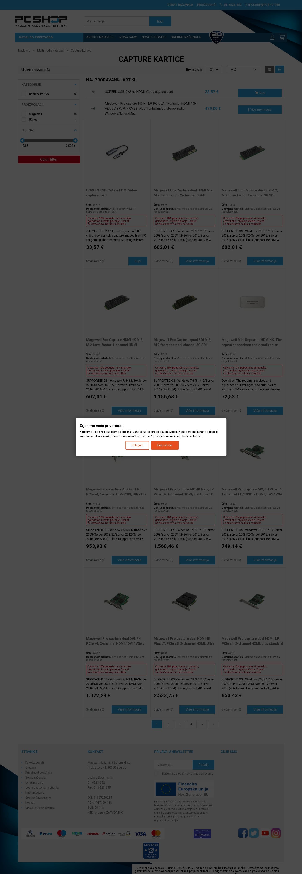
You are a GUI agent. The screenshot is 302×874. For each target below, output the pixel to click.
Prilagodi (137, 445)
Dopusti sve (165, 445)
